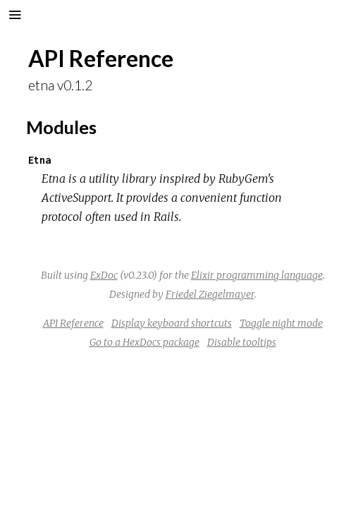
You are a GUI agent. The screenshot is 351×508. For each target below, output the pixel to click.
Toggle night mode (281, 323)
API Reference (73, 323)
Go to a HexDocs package (144, 342)
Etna (39, 160)
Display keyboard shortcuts (171, 323)
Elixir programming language (257, 275)
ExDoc (104, 275)
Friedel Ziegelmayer (210, 294)
